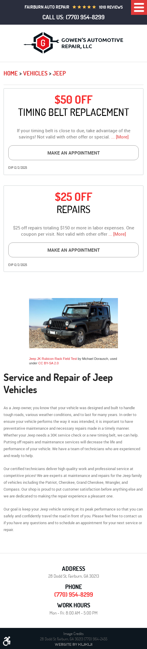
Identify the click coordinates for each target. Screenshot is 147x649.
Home (11, 73)
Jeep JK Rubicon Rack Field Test (53, 358)
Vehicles (35, 73)
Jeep (59, 73)
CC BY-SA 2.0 (48, 363)
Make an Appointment (73, 153)
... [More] (119, 137)
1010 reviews (111, 7)
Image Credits (73, 633)
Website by (73, 644)
